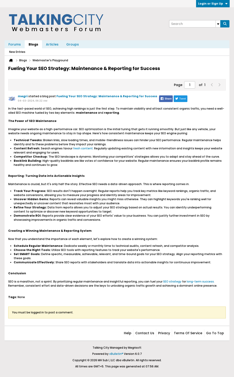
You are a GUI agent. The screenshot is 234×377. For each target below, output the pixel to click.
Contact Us (144, 333)
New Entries (17, 52)
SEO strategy (172, 281)
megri (23, 96)
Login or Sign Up (213, 3)
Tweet (180, 98)
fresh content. (83, 148)
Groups (72, 44)
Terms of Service (188, 333)
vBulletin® (116, 354)
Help (127, 333)
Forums (14, 44)
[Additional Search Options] (218, 23)
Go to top (215, 333)
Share (166, 98)
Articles (52, 44)
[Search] (194, 23)
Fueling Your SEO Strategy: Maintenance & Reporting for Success (106, 96)
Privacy (164, 333)
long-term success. (200, 281)
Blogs (33, 44)
